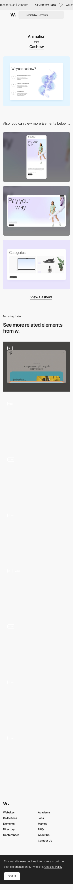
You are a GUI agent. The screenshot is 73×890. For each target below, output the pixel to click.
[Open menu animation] (36, 422)
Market (42, 823)
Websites (9, 812)
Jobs (41, 818)
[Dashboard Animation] (36, 756)
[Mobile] (36, 157)
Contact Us (45, 840)
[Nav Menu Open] (36, 478)
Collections (10, 818)
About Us (43, 834)
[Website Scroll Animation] (36, 534)
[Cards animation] (36, 366)
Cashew (36, 47)
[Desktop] (36, 211)
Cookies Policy (53, 866)
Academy (44, 812)
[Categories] (36, 264)
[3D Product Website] (36, 589)
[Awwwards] (13, 14)
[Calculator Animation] (36, 701)
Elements (9, 823)
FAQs (41, 829)
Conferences (11, 834)
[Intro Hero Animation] (36, 645)
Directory (9, 829)
